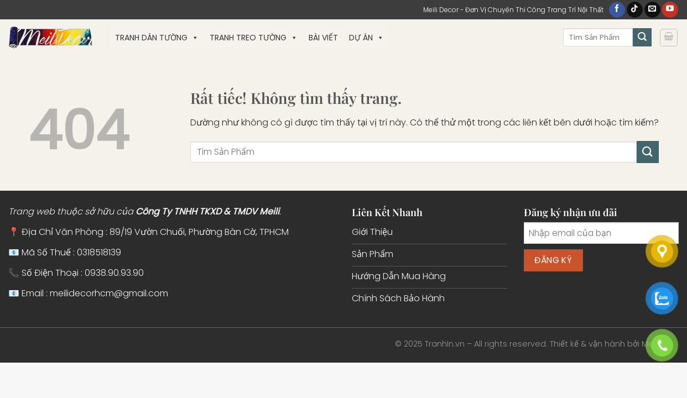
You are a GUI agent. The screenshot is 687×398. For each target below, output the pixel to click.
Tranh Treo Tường (254, 38)
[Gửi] (642, 37)
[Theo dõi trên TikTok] (635, 10)
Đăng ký (553, 260)
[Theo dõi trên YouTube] (670, 10)
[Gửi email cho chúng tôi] (652, 10)
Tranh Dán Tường (157, 38)
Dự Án (366, 38)
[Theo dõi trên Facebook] (617, 10)
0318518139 (99, 252)
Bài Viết (323, 37)
